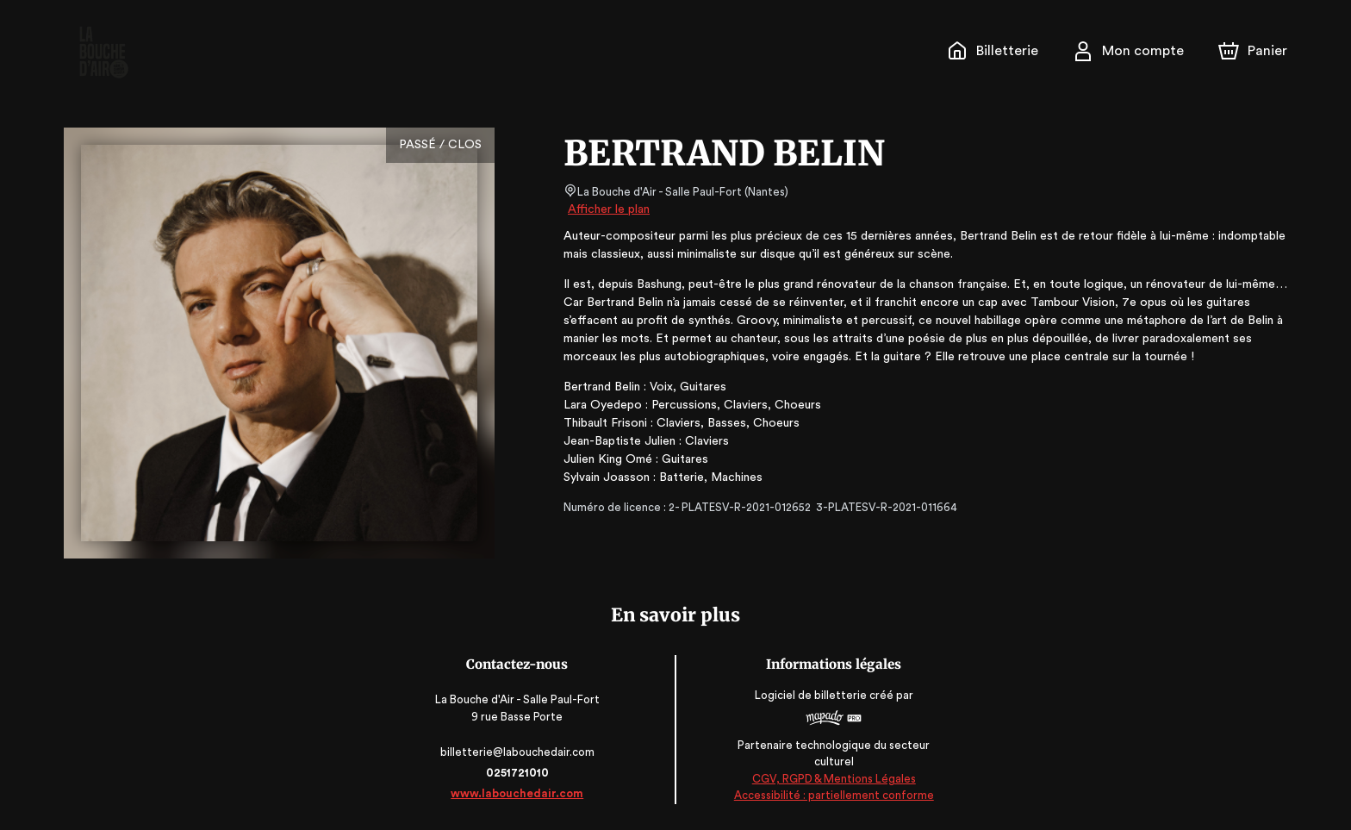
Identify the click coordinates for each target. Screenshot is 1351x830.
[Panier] (1252, 51)
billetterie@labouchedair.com (517, 752)
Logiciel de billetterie (811, 696)
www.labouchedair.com (518, 793)
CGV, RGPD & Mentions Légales (833, 778)
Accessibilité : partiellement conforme (833, 795)
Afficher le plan (607, 209)
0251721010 (518, 772)
